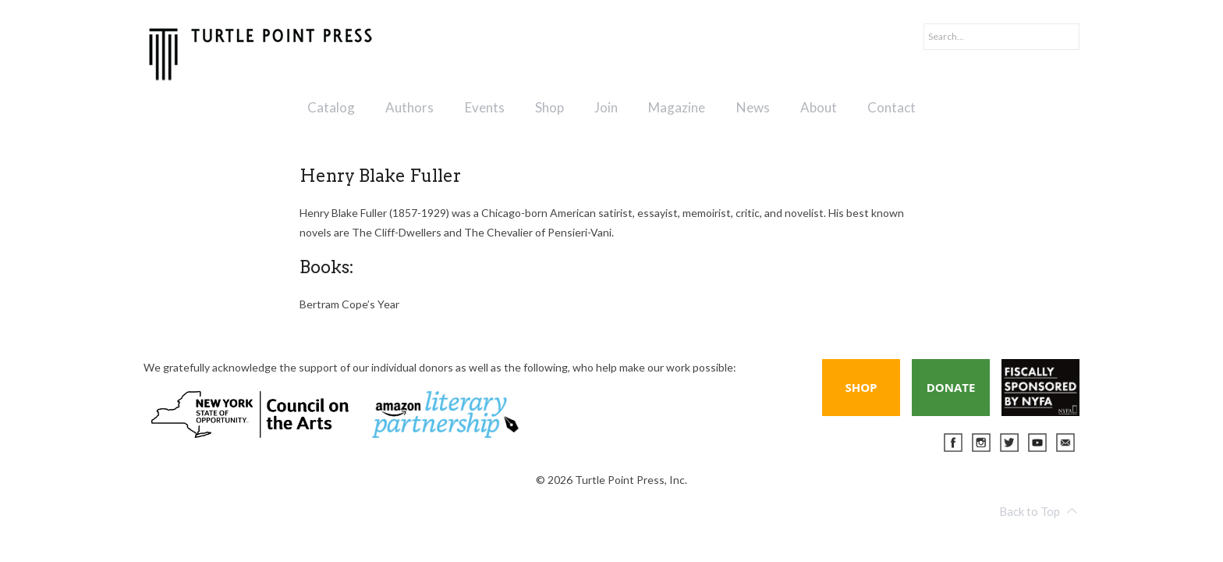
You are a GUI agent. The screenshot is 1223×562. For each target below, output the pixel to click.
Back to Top (1038, 511)
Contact (891, 107)
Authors (409, 107)
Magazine (676, 107)
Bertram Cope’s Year (349, 304)
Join (606, 107)
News (753, 107)
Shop (549, 107)
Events (485, 107)
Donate (951, 387)
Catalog (331, 107)
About (818, 107)
